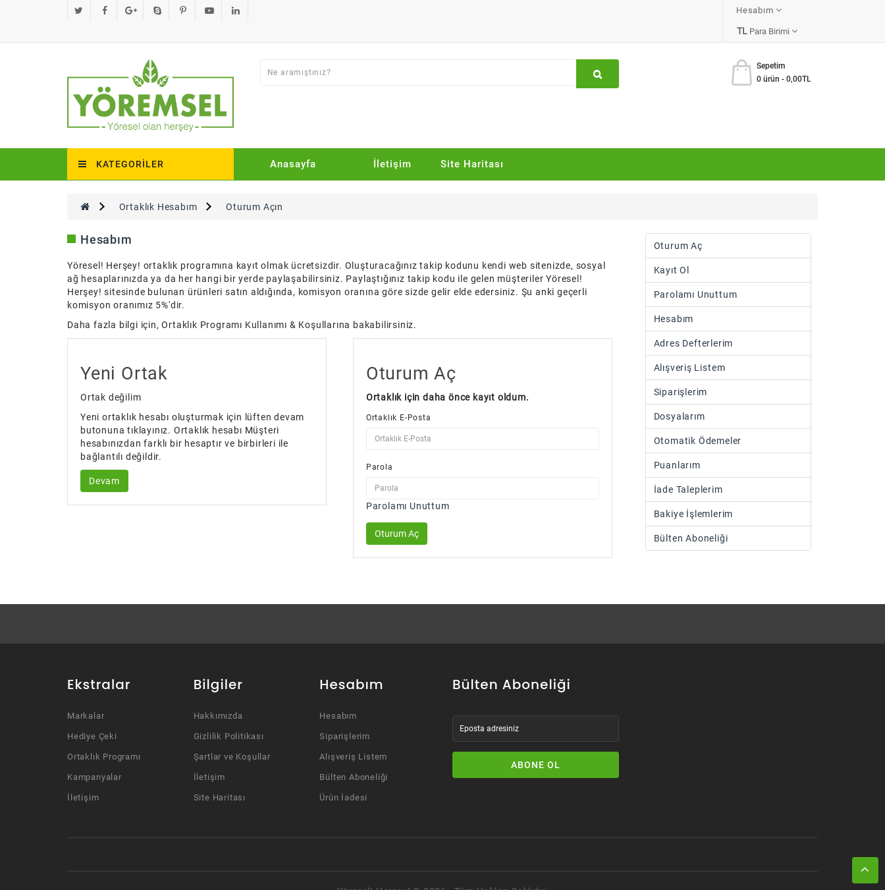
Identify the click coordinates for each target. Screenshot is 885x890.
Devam (104, 460)
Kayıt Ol (671, 249)
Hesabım (674, 297)
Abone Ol (535, 743)
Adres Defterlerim (694, 322)
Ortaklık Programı (104, 735)
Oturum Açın (254, 186)
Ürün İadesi (343, 776)
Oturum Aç (678, 224)
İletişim (392, 143)
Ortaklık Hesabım (158, 186)
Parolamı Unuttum (408, 485)
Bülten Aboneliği (691, 517)
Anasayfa (293, 143)
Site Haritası (472, 143)
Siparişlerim (681, 371)
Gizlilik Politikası (229, 715)
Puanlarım (677, 444)
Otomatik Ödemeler (698, 419)
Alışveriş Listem (690, 346)
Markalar (85, 695)
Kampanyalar (94, 756)
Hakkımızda (218, 695)
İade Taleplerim (688, 468)
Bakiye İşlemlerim (694, 492)
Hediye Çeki (92, 715)
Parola (379, 446)
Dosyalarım (679, 395)
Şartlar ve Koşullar (232, 735)
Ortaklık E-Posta (398, 396)
